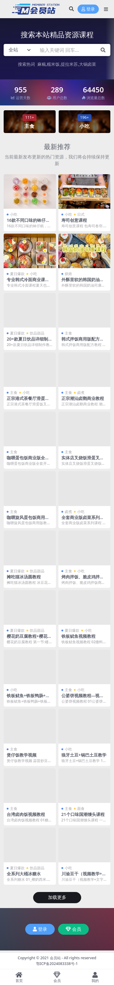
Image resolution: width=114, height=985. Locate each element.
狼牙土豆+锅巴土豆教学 (83, 755)
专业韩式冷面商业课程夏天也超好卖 (28, 282)
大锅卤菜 (87, 64)
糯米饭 (53, 64)
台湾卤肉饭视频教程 (26, 814)
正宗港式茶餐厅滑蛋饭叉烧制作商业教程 (28, 400)
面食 (81, 808)
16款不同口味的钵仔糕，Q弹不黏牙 (26, 222)
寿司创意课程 (74, 220)
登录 (88, 9)
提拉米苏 (69, 64)
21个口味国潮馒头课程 (83, 814)
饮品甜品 (37, 333)
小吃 (13, 214)
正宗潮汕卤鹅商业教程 (82, 398)
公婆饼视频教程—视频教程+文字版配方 (82, 698)
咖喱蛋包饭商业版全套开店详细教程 (28, 460)
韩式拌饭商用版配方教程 (82, 341)
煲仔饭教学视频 (21, 755)
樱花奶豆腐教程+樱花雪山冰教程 (29, 638)
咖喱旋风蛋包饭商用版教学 (28, 519)
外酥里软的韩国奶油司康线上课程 (82, 282)
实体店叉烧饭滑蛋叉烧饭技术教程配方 (82, 460)
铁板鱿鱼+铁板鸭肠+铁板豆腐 (28, 698)
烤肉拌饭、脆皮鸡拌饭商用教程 (82, 579)
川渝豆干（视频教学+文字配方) (83, 876)
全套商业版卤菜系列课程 (82, 519)
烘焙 (68, 273)
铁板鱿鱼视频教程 (78, 636)
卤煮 (81, 392)
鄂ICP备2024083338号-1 (57, 963)
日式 (81, 214)
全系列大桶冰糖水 (24, 874)
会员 (73, 929)
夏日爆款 (17, 273)
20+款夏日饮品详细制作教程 (29, 341)
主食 (68, 333)
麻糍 (41, 64)
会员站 (55, 957)
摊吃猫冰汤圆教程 (24, 577)
